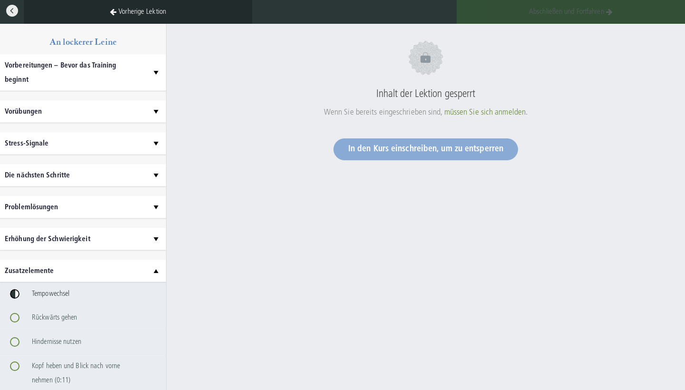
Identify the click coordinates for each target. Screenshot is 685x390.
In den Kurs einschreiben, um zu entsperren (425, 149)
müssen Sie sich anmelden (485, 112)
